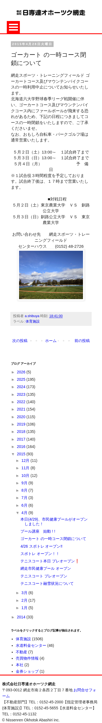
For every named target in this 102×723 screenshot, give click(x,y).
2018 (21, 431)
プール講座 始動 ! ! (37, 531)
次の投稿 (19, 340)
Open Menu (13, 27)
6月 (25, 505)
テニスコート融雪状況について (47, 583)
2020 (21, 417)
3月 (25, 593)
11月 (25, 468)
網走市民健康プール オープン (45, 568)
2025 (21, 379)
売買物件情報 (27, 658)
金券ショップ (27, 671)
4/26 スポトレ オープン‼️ (41, 546)
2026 (21, 372)
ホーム (51, 340)
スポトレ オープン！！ (40, 553)
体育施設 (33, 321)
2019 (21, 424)
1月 (25, 608)
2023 (21, 394)
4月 (25, 512)
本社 (19, 665)
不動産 (21, 652)
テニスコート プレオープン (43, 576)
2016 (21, 446)
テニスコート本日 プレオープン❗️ (49, 561)
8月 (25, 490)
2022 (21, 402)
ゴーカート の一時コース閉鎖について (53, 538)
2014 (21, 617)
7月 (25, 497)
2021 (21, 409)
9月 (25, 483)
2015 (21, 454)
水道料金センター (31, 645)
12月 (25, 460)
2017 (21, 439)
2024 (21, 387)
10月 (25, 475)
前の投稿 (82, 340)
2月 (25, 600)
